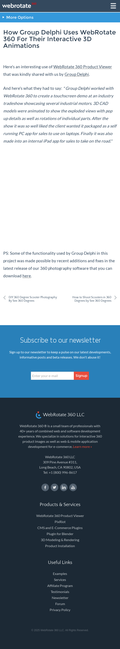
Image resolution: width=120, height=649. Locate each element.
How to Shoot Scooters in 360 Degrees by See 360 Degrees (91, 299)
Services (60, 580)
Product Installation (60, 546)
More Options (19, 17)
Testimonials (60, 592)
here (26, 275)
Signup (81, 376)
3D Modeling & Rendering (60, 540)
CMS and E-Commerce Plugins (60, 528)
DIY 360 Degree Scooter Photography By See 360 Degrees (33, 299)
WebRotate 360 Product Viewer (82, 66)
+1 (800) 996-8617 (63, 472)
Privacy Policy (60, 610)
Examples (60, 573)
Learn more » (82, 446)
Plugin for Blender (60, 534)
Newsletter (60, 598)
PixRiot (60, 522)
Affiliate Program (60, 586)
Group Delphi (77, 74)
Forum (60, 604)
